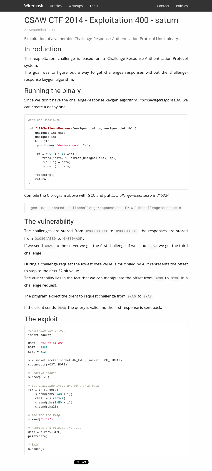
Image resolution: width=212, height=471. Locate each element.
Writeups (75, 5)
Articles (56, 5)
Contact (163, 5)
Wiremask (33, 5)
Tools (94, 5)
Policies (182, 5)
